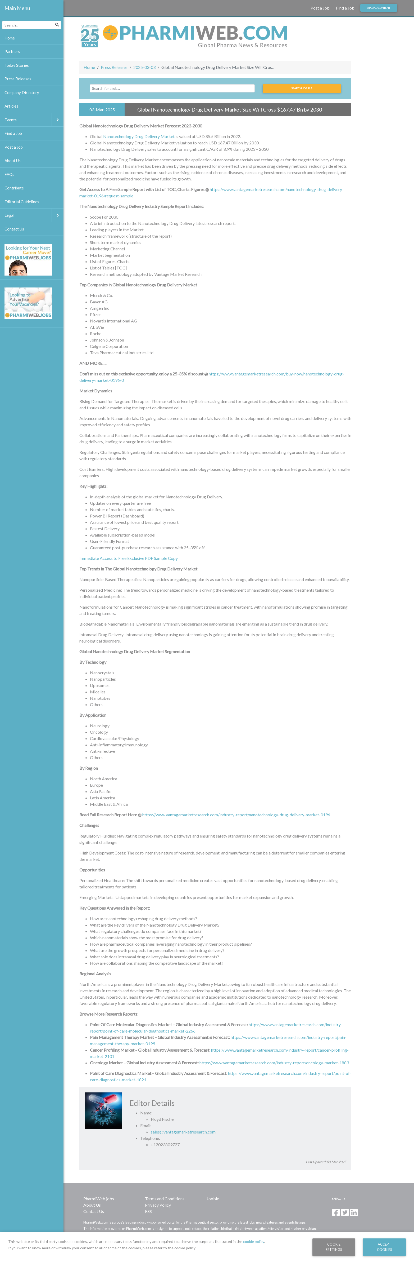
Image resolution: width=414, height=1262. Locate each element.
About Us (92, 1204)
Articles (11, 106)
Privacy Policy (158, 1204)
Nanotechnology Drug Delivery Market (139, 136)
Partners (12, 51)
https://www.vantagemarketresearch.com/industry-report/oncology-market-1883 (274, 1062)
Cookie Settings (334, 1246)
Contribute (14, 187)
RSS (148, 1211)
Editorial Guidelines (21, 201)
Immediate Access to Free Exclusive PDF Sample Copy (128, 558)
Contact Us (93, 1211)
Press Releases (114, 67)
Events (33, 120)
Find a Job (345, 7)
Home (89, 67)
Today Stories (16, 65)
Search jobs (301, 88)
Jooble (213, 1198)
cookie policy (253, 1241)
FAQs (9, 174)
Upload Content (378, 7)
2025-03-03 (144, 67)
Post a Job (320, 7)
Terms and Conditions (164, 1198)
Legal (33, 215)
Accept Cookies (384, 1246)
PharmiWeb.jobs (98, 1198)
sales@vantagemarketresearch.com (183, 1131)
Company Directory (21, 92)
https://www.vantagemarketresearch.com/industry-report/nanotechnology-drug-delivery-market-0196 (236, 814)
